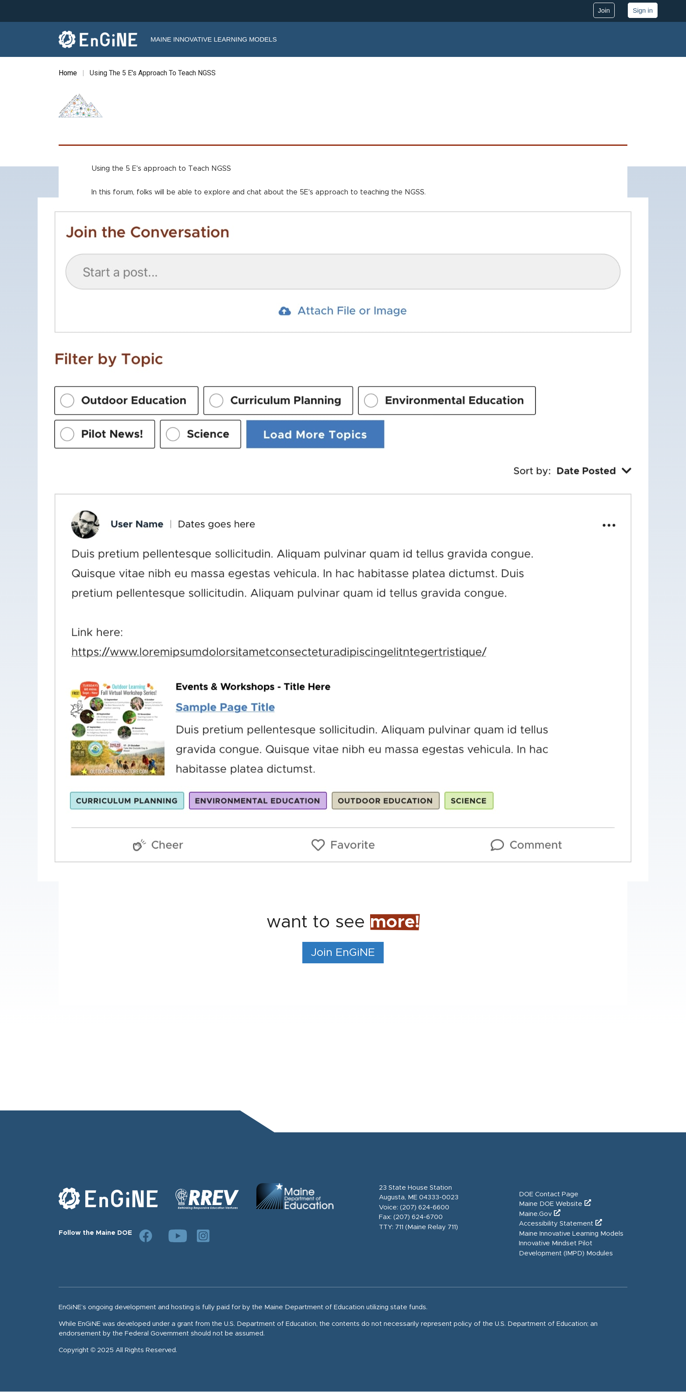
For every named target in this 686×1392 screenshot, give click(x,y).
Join (604, 10)
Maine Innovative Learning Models (213, 39)
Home (68, 73)
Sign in (643, 10)
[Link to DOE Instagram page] (203, 1235)
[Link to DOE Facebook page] (145, 1235)
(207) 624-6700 (418, 1217)
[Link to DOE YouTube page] (174, 1235)
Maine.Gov (535, 1214)
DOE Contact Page (548, 1194)
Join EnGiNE (343, 952)
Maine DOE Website (550, 1204)
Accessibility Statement (556, 1223)
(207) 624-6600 (424, 1207)
